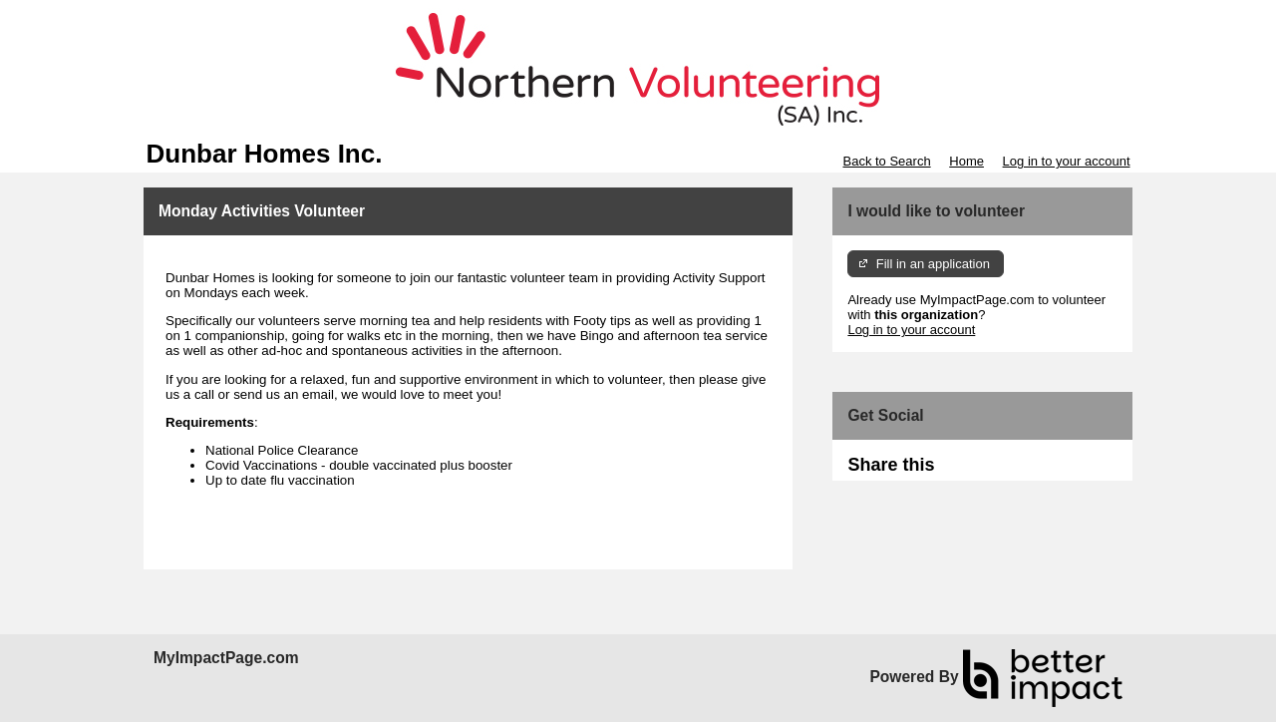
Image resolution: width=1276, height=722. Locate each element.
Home (966, 161)
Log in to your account (1066, 161)
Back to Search (886, 161)
